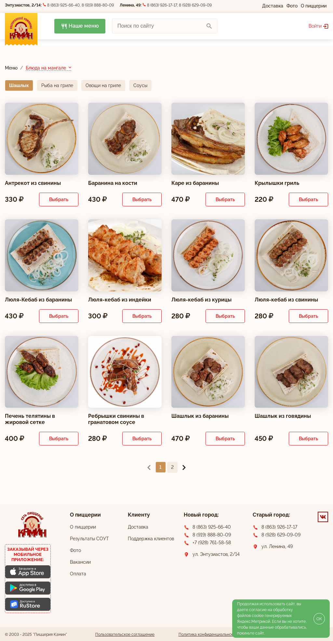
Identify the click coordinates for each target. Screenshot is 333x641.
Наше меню (80, 26)
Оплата (78, 573)
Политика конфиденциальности (208, 634)
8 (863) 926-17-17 (162, 5)
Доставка (272, 5)
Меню (11, 67)
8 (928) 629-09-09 (195, 5)
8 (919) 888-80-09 (98, 5)
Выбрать (58, 199)
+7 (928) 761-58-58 (212, 542)
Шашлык (19, 85)
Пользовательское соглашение (124, 634)
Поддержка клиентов (151, 538)
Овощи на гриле (103, 85)
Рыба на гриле (57, 85)
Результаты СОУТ (89, 538)
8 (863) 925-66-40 (63, 5)
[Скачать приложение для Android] (27, 588)
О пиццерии (313, 5)
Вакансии (80, 562)
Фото (292, 5)
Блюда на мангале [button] (46, 67)
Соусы (140, 85)
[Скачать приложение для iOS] (27, 571)
